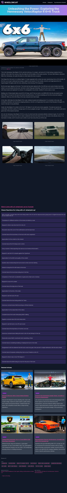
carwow (4, 463)
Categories (50, 2)
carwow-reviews (56, 463)
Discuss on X (3, 458)
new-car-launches (43, 463)
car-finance (22, 466)
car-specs (31, 466)
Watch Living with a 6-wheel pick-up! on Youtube (17, 207)
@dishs (8, 69)
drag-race (47, 466)
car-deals (33, 463)
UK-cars (4, 466)
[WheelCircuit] (9, 2)
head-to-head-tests (23, 463)
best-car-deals (12, 466)
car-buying (12, 463)
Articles (44, 2)
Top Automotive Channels (60, 2)
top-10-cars (39, 466)
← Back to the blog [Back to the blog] (5, 475)
